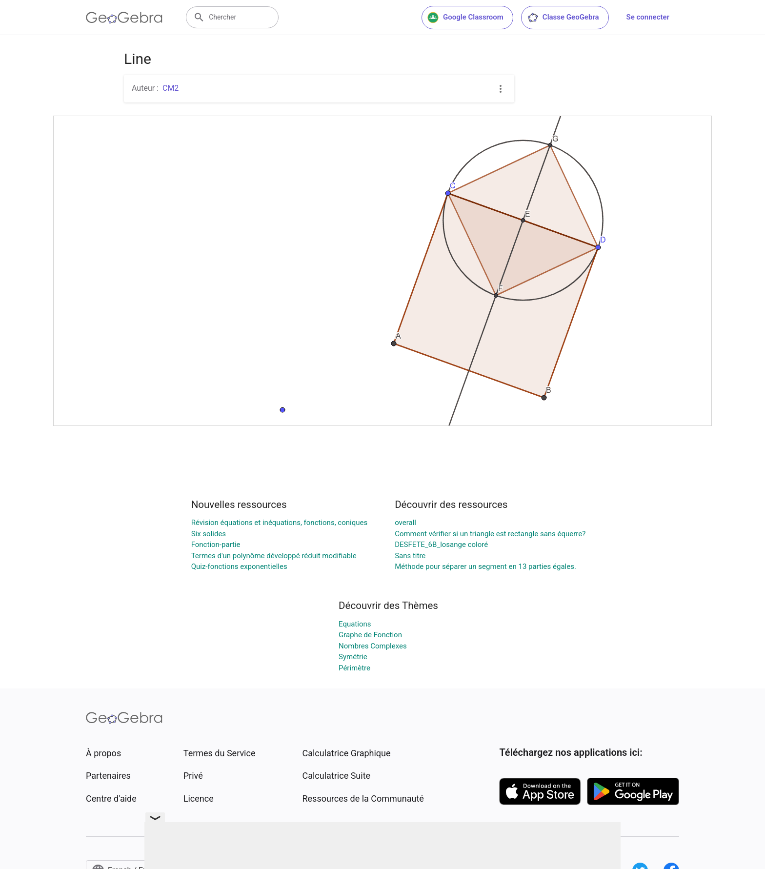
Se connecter (647, 17)
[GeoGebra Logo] (124, 17)
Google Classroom (465, 17)
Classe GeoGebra (563, 17)
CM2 (170, 88)
